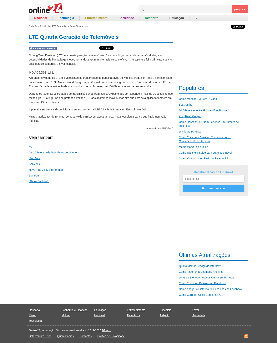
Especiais (165, 310)
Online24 (33, 26)
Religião (164, 315)
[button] (196, 18)
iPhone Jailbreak (39, 181)
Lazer (195, 310)
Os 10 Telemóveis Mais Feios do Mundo (53, 152)
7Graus (106, 330)
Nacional (40, 18)
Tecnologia (66, 18)
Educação (176, 18)
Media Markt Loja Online (193, 146)
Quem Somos (65, 336)
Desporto (151, 18)
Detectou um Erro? (40, 336)
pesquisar (240, 9)
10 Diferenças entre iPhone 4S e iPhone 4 (204, 110)
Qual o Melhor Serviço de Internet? (200, 266)
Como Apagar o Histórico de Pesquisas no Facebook (210, 289)
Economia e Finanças (75, 310)
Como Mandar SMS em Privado (198, 98)
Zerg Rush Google (190, 116)
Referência (133, 315)
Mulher (66, 315)
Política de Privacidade (111, 336)
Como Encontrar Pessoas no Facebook (202, 283)
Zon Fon (34, 175)
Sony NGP (35, 164)
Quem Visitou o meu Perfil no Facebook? (203, 158)
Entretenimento (96, 18)
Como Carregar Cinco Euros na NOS (201, 294)
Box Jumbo (185, 104)
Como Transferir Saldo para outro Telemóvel (205, 152)
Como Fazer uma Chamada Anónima (201, 271)
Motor (32, 315)
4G (31, 146)
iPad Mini (34, 158)
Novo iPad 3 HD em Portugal (46, 169)
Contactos (85, 336)
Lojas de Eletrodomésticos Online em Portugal (206, 277)
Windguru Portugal (190, 131)
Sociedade (126, 18)
